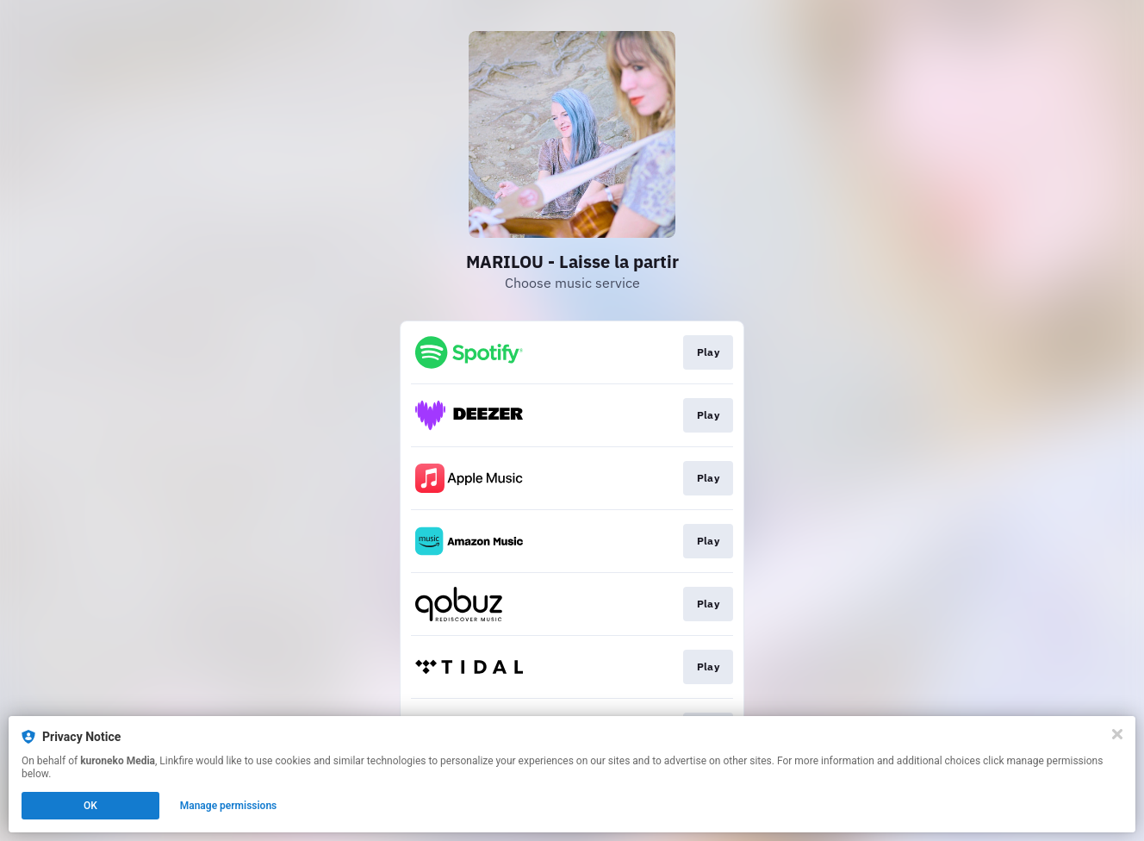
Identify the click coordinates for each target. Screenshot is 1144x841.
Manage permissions (228, 806)
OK (90, 806)
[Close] (1117, 734)
